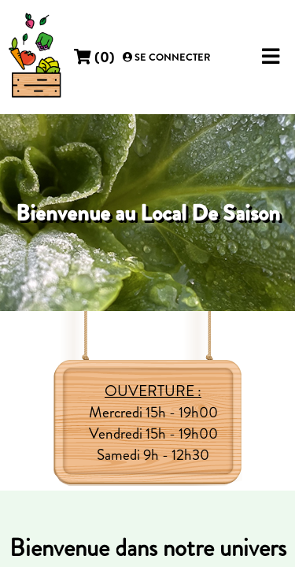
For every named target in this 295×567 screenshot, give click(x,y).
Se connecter (167, 57)
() (94, 57)
